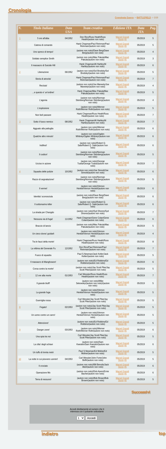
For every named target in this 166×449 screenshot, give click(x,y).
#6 (125, 39)
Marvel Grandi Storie (122, 38)
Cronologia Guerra (124, 17)
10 (20, 359)
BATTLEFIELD (144, 17)
